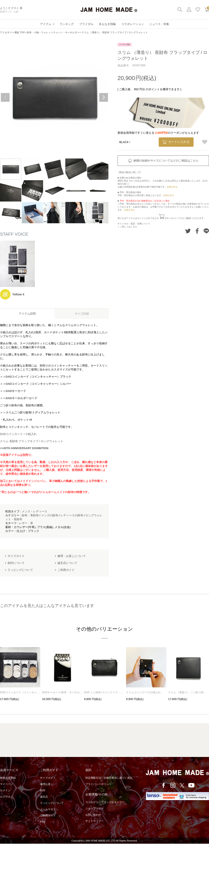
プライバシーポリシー (98, 784)
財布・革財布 (30, 515)
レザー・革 (26, 523)
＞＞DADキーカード (13, 391)
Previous (5, 97)
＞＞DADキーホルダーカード (18, 398)
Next (103, 97)
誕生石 (44, 796)
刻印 (42, 790)
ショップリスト (94, 808)
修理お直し (46, 784)
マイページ (6, 784)
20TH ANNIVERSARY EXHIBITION (25, 448)
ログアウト (6, 796)
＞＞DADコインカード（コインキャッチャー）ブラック (35, 376)
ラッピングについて (52, 803)
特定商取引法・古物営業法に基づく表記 (108, 777)
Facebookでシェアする (197, 231)
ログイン (5, 790)
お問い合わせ (93, 814)
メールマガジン (49, 809)
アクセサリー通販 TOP (12, 32)
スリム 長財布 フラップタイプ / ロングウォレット (31, 441)
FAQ (42, 821)
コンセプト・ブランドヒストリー (105, 802)
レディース (40, 511)
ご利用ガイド (48, 815)
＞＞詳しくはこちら (127, 226)
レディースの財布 (72, 515)
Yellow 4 (18, 294)
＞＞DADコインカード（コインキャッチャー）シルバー (35, 383)
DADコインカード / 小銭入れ (18, 434)
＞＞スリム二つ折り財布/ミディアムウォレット (30, 412)
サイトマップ (93, 821)
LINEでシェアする (206, 231)
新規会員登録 (8, 777)
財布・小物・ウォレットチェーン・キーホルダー (53, 32)
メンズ (26, 511)
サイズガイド (48, 777)
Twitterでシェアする (188, 231)
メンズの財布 (49, 515)
